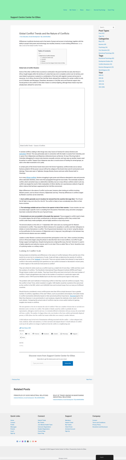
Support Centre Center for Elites (25, 17)
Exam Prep (111, 10)
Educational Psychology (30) (107, 53)
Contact (12, 422)
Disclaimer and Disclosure (100, 427)
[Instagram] (22, 441)
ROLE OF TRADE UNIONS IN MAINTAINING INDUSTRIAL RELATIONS (69, 396)
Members (68, 420)
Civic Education (24, 36)
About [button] (88, 10)
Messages (13, 427)
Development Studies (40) (106, 61)
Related (43, 61)
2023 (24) (101, 84)
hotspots (37, 259)
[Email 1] (33, 441)
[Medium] (28, 441)
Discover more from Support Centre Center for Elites (53, 63)
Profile (12, 425)
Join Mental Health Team (45, 425)
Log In (12, 431)
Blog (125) (102, 41)
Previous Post (15, 379)
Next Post (89, 379)
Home (65, 10)
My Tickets (41, 422)
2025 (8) (101, 78)
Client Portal (68, 427)
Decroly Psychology (99, 10)
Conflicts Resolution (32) (106, 64)
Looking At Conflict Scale (47, 57)
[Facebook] (17, 441)
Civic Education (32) (104, 50)
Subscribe (68, 363)
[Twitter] (20, 441)
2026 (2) (101, 75)
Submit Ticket (42, 420)
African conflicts (31, 177)
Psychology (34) (103, 47)
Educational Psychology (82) (107, 58)
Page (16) (101, 36)
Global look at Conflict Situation (46, 55)
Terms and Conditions (99, 422)
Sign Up (12, 433)
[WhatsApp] (30, 441)
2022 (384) (102, 87)
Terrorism (73, 296)
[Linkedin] (25, 441)
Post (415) (102, 33)
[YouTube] (35, 441)
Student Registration (44, 429)
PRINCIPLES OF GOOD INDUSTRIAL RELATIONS (32, 395)
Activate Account (70, 429)
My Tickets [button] (74, 10)
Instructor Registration (44, 427)
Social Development (35, 36)
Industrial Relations (19, 398)
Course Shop (41, 431)
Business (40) (103, 44)
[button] (77, 10)
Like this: (43, 59)
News (81, 10)
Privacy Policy (97, 425)
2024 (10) (101, 81)
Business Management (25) (107, 67)
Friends (12, 429)
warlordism (22, 154)
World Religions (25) (105, 70)
